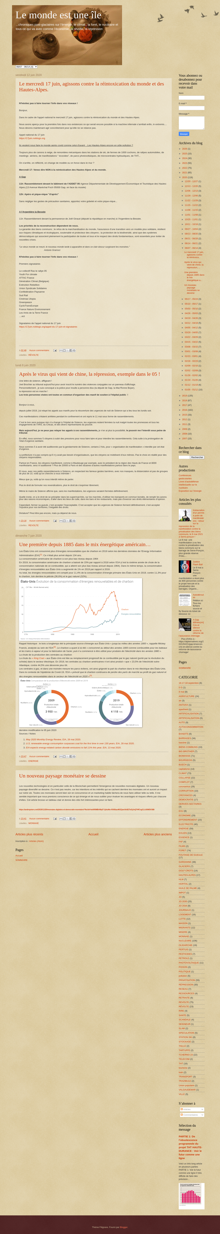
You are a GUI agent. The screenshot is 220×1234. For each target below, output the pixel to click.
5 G (180, 687)
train (181, 1072)
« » (39, 658)
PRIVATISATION (187, 980)
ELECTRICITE (186, 824)
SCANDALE (185, 1019)
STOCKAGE (185, 1041)
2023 (185, 163)
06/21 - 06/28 (191, 238)
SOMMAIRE (21, 860)
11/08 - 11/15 (191, 210)
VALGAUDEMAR (187, 1089)
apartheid (183, 709)
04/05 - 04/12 (191, 327)
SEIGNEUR (184, 1024)
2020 (185, 177)
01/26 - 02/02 (191, 375)
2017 (185, 405)
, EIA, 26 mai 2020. (53, 739)
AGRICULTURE (186, 696)
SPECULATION (186, 1033)
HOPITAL (183, 884)
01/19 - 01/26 (191, 380)
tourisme (183, 1068)
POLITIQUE (185, 971)
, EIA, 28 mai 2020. (80, 743)
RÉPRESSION (186, 984)
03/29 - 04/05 (191, 332)
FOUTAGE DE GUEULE (191, 855)
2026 (185, 148)
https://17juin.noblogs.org (32, 138)
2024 (185, 158)
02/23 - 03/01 (191, 356)
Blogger (124, 1227)
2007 (185, 438)
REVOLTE (33, 525)
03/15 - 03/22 (191, 342)
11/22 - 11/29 (191, 200)
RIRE (181, 1011)
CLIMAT (183, 773)
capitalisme (184, 769)
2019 (185, 395)
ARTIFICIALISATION (189, 718)
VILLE (182, 1094)
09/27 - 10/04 (191, 229)
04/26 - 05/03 (191, 313)
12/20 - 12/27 (191, 181)
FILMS (182, 846)
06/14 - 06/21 (191, 243)
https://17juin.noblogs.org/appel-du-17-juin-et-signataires (48, 326)
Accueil (93, 834)
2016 (185, 410)
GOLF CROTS (186, 870)
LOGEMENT (185, 914)
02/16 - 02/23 (191, 361)
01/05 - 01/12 (191, 389)
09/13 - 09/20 (191, 233)
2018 (185, 400)
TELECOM (184, 1059)
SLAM (182, 1028)
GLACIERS (184, 866)
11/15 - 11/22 (191, 205)
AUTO (182, 722)
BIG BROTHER (186, 751)
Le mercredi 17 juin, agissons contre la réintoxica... (194, 255)
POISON (183, 967)
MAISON (183, 923)
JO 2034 (183, 905)
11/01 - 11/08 (191, 214)
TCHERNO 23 (186, 1054)
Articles (185, 1109)
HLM (181, 879)
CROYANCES (186, 795)
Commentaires (189, 1115)
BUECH (182, 764)
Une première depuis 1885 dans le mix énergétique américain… (85, 544)
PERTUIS (183, 949)
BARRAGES (185, 738)
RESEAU (183, 989)
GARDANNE (185, 862)
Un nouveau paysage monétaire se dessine (62, 776)
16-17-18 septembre (189, 683)
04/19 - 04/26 (191, 318)
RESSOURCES (186, 993)
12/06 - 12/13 (191, 191)
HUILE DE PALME (188, 888)
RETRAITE (184, 997)
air (180, 700)
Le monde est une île (58, 15)
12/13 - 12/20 (191, 186)
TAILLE (182, 1046)
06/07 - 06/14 (191, 248)
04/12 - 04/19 (191, 323)
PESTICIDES (185, 954)
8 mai (181, 691)
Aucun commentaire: (39, 350)
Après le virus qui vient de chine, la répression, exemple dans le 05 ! (89, 374)
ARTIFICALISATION (189, 713)
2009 (185, 429)
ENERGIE (33, 761)
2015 (185, 414)
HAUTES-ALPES (187, 875)
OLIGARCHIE (185, 945)
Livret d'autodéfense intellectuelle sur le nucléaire (189, 484)
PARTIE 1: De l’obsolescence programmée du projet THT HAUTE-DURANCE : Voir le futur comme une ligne (190, 1147)
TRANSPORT (185, 1076)
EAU (181, 811)
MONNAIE (33, 823)
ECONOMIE (185, 815)
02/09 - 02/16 (191, 365)
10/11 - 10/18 (191, 224)
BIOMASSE (184, 756)
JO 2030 (183, 901)
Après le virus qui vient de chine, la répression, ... (194, 265)
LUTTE (182, 919)
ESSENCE (184, 837)
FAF (181, 841)
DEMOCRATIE (186, 799)
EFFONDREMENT (188, 819)
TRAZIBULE (185, 1081)
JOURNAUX (185, 910)
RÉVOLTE (33, 355)
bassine (182, 742)
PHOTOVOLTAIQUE (189, 962)
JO (180, 897)
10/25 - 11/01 (191, 219)
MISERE (183, 932)
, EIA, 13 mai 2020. (73, 747)
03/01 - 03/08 (191, 351)
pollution (183, 976)
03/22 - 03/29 (191, 337)
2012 (185, 419)
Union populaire (186, 1085)
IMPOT (182, 892)
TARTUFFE (184, 1050)
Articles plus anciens (158, 834)
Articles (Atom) (36, 841)
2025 (185, 153)
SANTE (182, 1015)
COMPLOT (184, 782)
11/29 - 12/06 (191, 195)
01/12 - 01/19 (191, 384)
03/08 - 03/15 (191, 346)
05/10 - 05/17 (191, 304)
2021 (185, 172)
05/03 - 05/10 (191, 308)
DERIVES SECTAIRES (190, 804)
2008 (185, 433)
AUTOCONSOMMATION (191, 727)
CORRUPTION (186, 791)
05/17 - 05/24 (191, 299)
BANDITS (183, 734)
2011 (185, 424)
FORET (182, 850)
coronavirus (184, 786)
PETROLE (184, 958)
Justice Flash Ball (198, 563)
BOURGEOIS (185, 760)
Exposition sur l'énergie (190, 491)
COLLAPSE (184, 777)
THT (181, 1063)
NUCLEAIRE (185, 940)
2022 (185, 168)
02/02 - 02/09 (191, 370)
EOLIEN (183, 833)
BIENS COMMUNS (188, 747)
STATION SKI (185, 1037)
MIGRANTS (184, 927)
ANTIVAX (183, 705)
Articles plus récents (29, 834)
